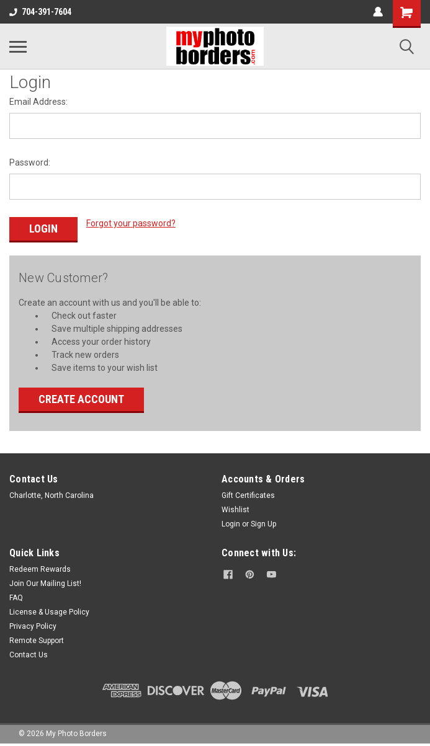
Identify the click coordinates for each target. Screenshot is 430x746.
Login (231, 524)
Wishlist (235, 509)
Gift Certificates (248, 495)
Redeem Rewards (40, 569)
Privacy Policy (32, 626)
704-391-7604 (40, 12)
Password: (29, 162)
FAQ (16, 597)
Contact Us (28, 655)
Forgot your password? (131, 223)
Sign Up (263, 524)
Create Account (81, 399)
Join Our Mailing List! (45, 583)
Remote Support (36, 640)
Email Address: (38, 102)
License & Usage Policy (49, 612)
